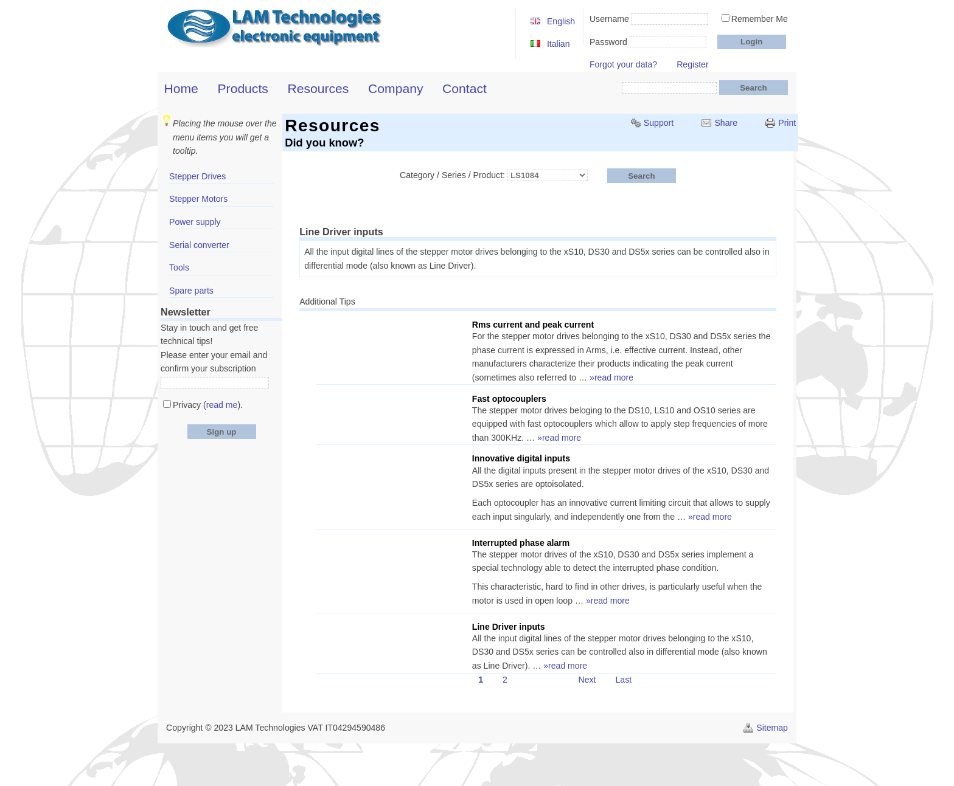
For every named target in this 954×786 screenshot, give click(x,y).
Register (692, 64)
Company (395, 88)
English (561, 21)
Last (624, 680)
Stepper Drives (197, 176)
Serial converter (199, 245)
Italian (558, 44)
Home (181, 88)
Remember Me (759, 19)
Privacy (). (208, 405)
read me (222, 405)
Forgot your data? (623, 64)
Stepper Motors (198, 199)
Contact (464, 88)
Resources (318, 88)
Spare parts (191, 290)
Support (659, 123)
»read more (611, 377)
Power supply (195, 222)
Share (725, 123)
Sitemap (772, 728)
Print (787, 123)
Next (587, 680)
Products (243, 88)
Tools (179, 267)
